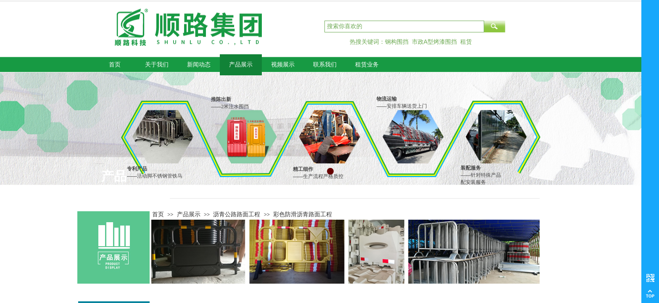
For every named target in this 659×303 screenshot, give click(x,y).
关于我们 (157, 64)
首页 (115, 64)
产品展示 (241, 64)
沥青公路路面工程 (236, 214)
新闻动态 (199, 64)
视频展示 (283, 64)
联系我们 (325, 64)
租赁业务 (367, 64)
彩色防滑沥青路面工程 (302, 214)
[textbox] (404, 26)
